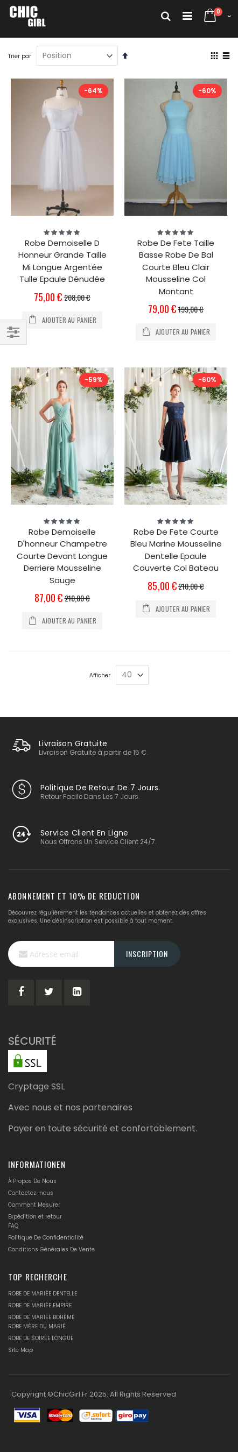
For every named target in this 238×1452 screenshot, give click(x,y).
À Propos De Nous (32, 1181)
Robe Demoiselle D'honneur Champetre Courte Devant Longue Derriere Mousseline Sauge (62, 556)
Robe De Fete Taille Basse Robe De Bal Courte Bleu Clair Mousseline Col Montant (175, 267)
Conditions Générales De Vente (51, 1249)
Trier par (19, 56)
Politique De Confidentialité (45, 1238)
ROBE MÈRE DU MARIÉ (37, 1326)
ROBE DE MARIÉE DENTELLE (42, 1294)
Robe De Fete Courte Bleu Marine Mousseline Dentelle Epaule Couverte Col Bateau (176, 550)
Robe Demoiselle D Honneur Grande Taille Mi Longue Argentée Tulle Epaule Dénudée (62, 261)
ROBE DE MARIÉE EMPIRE (40, 1305)
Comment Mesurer (34, 1205)
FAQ (13, 1226)
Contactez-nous (30, 1193)
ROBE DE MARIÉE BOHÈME (41, 1317)
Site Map (20, 1350)
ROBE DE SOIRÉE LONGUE (40, 1338)
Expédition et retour (35, 1217)
